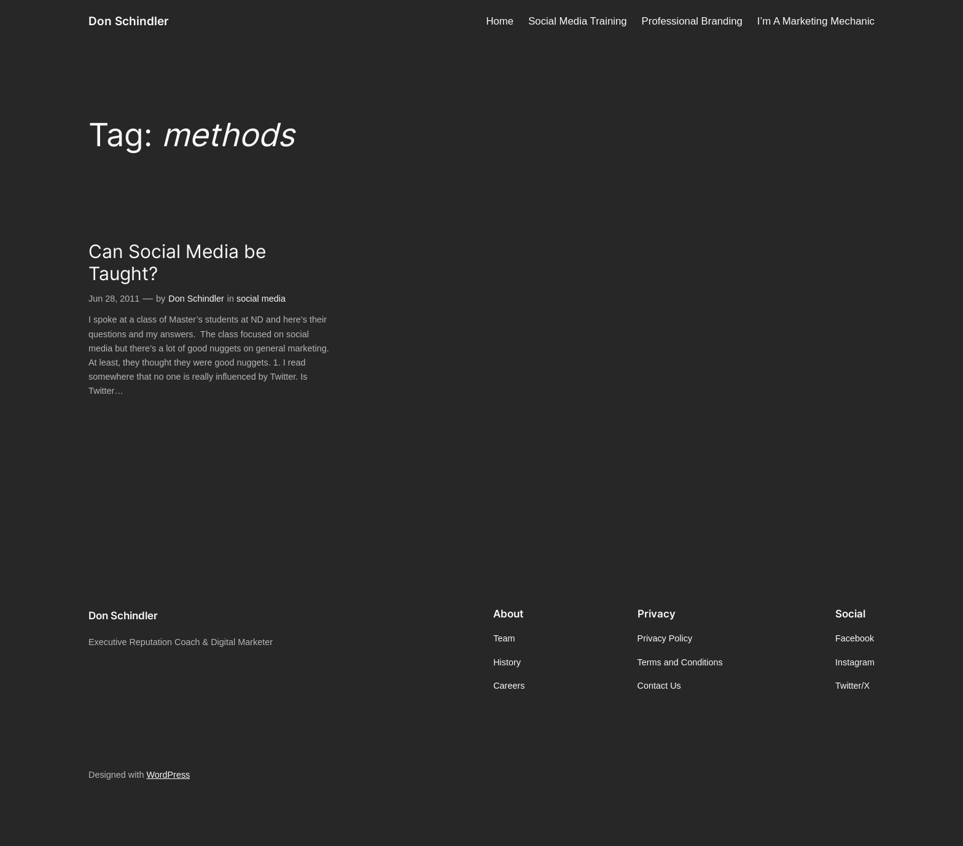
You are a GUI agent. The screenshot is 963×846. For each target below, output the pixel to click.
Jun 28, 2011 (113, 299)
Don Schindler (128, 21)
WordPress (168, 775)
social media (261, 299)
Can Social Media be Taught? (177, 262)
